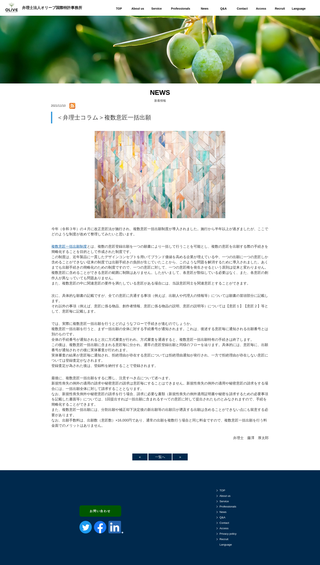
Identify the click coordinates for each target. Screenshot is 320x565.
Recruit (223, 539)
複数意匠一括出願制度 (69, 247)
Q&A (222, 517)
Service (224, 501)
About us (225, 495)
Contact (224, 522)
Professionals (227, 506)
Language (225, 544)
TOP (222, 490)
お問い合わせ (100, 511)
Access (223, 528)
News (222, 512)
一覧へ (160, 457)
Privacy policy (227, 533)
